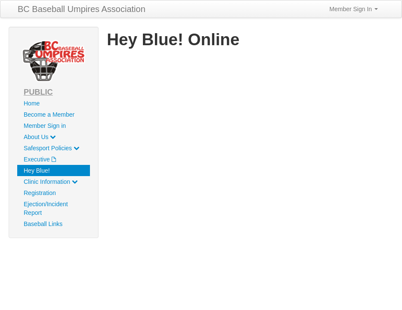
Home (32, 103)
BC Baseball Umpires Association (81, 9)
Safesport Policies (51, 148)
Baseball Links (43, 223)
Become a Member (49, 114)
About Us (40, 136)
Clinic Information (50, 181)
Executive (40, 159)
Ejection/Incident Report (46, 208)
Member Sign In (353, 9)
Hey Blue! (37, 170)
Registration (40, 192)
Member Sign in (45, 125)
